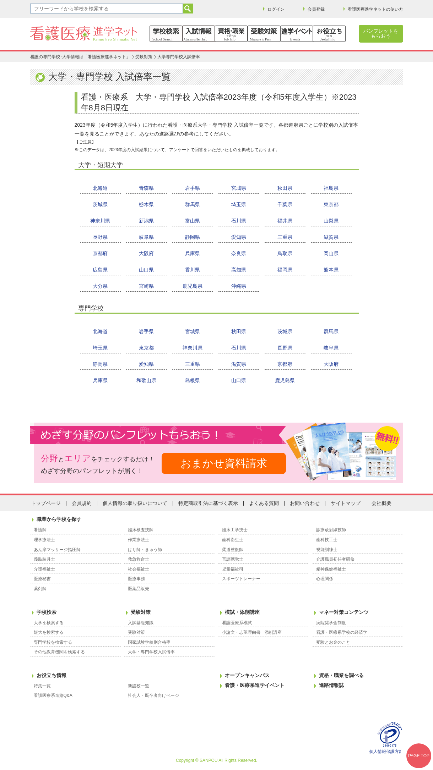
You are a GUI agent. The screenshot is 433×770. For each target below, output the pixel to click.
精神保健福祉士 (331, 569)
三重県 (284, 237)
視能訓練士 (326, 549)
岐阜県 (146, 237)
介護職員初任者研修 (335, 559)
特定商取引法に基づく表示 (208, 503)
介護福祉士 (44, 569)
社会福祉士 (138, 569)
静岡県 (192, 237)
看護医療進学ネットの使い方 (375, 9)
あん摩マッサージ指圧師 (57, 549)
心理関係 (324, 578)
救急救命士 (138, 559)
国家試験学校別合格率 (149, 642)
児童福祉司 (232, 569)
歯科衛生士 (232, 539)
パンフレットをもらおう (380, 33)
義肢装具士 (44, 559)
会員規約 (82, 503)
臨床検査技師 (140, 529)
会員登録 (316, 9)
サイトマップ (346, 503)
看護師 (40, 529)
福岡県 (284, 270)
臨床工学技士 (235, 529)
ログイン (276, 9)
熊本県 (331, 270)
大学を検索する (49, 622)
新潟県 (146, 221)
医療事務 (136, 578)
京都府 (100, 253)
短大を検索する (49, 632)
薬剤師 (40, 588)
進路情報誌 (331, 685)
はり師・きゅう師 (145, 549)
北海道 (100, 188)
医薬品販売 (138, 588)
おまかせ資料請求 (223, 463)
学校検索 (46, 612)
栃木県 (146, 204)
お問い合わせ (305, 503)
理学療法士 (44, 539)
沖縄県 (238, 286)
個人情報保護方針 (386, 751)
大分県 (100, 286)
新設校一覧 (138, 685)
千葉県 (284, 204)
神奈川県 (100, 221)
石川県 (238, 221)
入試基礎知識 (140, 622)
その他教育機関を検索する (59, 651)
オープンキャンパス (247, 675)
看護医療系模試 (237, 622)
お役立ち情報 (51, 675)
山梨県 (331, 221)
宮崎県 (146, 286)
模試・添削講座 (242, 612)
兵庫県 (192, 253)
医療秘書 (42, 578)
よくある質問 (264, 503)
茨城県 (100, 204)
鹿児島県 (192, 286)
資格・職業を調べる (341, 675)
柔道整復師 (232, 549)
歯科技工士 (326, 539)
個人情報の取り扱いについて (135, 503)
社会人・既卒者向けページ (153, 695)
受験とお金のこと (333, 642)
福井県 (284, 221)
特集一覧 (42, 685)
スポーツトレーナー (241, 578)
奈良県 (238, 253)
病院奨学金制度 (331, 622)
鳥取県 (284, 253)
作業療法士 (138, 539)
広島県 (100, 270)
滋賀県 (331, 237)
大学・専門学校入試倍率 (151, 651)
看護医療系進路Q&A (53, 695)
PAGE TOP (418, 755)
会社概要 (381, 503)
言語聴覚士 (232, 559)
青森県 (146, 188)
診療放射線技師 (331, 529)
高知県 (238, 270)
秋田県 (284, 188)
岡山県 (331, 253)
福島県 (331, 188)
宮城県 (238, 188)
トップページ (46, 503)
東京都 (331, 204)
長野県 (100, 237)
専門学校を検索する (53, 642)
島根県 (192, 380)
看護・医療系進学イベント (255, 685)
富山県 (192, 221)
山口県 (146, 270)
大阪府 (146, 253)
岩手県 (192, 188)
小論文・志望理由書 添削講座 (252, 632)
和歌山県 (146, 380)
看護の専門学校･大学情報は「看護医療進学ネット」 (80, 56)
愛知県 (238, 237)
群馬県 (192, 204)
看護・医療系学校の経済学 (341, 632)
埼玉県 (238, 204)
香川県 (192, 270)
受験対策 (143, 56)
